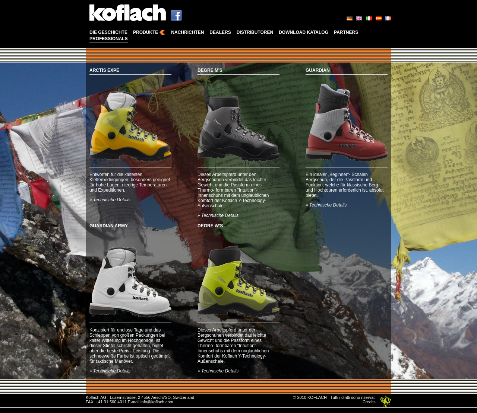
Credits (369, 402)
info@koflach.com (156, 402)
